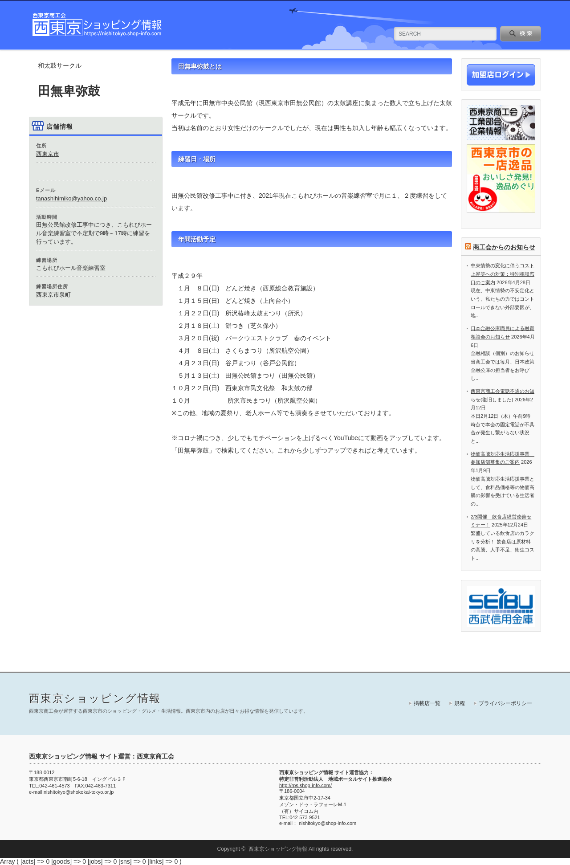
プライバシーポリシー (505, 703)
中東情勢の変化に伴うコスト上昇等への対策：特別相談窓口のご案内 (502, 274)
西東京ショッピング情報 (95, 698)
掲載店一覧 (427, 703)
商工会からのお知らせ (504, 247)
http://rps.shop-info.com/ (305, 785)
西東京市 (47, 154)
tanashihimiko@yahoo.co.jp (71, 198)
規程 (459, 703)
